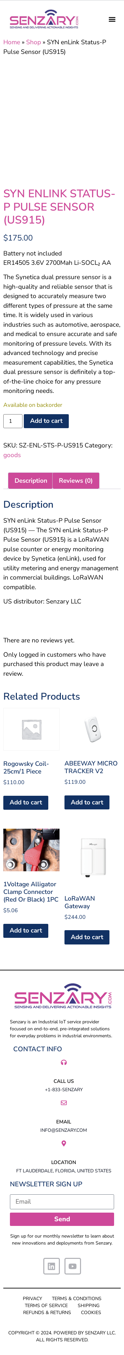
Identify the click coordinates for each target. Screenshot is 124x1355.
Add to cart (46, 421)
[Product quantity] (12, 421)
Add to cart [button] (26, 802)
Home (11, 42)
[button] (111, 19)
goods (12, 455)
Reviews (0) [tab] (76, 480)
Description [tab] (31, 480)
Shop (33, 42)
